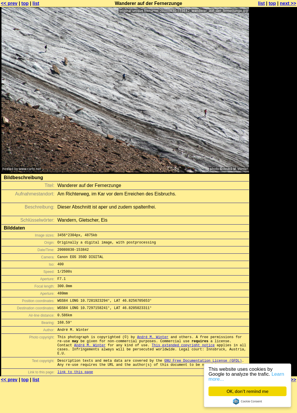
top (25, 3)
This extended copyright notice (183, 359)
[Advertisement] (273, 75)
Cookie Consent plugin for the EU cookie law (247, 401)
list (36, 3)
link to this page (75, 391)
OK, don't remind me (247, 391)
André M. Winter (153, 349)
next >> (288, 3)
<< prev (9, 3)
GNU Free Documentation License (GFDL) (203, 377)
